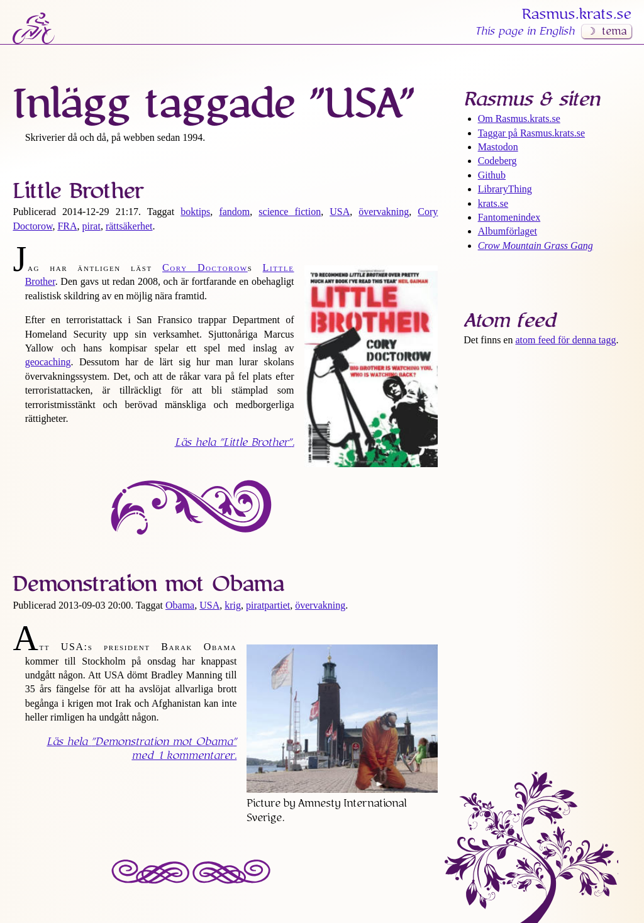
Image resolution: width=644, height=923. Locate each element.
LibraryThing (505, 189)
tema (614, 31)
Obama (179, 605)
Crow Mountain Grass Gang (535, 245)
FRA (67, 226)
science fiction (289, 211)
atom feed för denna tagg (565, 339)
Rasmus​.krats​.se (576, 14)
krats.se (493, 203)
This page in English (524, 31)
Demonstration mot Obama (148, 584)
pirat (91, 226)
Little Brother (78, 191)
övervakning (383, 211)
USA (340, 211)
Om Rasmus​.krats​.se (519, 118)
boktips (195, 211)
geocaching (48, 361)
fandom (234, 211)
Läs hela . (234, 442)
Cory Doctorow (205, 267)
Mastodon (498, 146)
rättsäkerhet (129, 226)
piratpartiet (268, 605)
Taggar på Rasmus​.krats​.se (531, 133)
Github (492, 175)
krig (233, 605)
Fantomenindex (509, 217)
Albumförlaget (507, 231)
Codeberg (497, 160)
